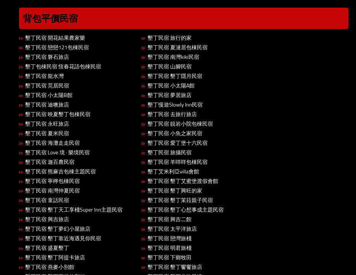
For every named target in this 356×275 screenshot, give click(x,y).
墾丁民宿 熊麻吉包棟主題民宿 (60, 171)
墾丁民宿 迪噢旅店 (47, 104)
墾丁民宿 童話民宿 (47, 200)
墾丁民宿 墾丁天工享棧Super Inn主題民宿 (73, 209)
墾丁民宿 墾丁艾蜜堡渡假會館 (183, 181)
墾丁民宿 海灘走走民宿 (52, 143)
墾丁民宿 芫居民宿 (47, 85)
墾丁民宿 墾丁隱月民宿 (175, 76)
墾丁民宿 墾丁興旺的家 (175, 190)
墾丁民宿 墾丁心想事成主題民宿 (186, 209)
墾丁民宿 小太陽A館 (171, 85)
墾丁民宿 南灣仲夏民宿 (52, 190)
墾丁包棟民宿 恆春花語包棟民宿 (63, 66)
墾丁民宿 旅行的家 (170, 38)
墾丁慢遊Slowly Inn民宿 (175, 104)
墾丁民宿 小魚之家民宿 (175, 133)
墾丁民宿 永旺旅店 (47, 124)
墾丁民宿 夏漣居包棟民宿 (178, 47)
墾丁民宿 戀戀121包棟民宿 (57, 47)
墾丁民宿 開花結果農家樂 (55, 38)
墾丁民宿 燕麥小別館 (49, 267)
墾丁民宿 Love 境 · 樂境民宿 (57, 152)
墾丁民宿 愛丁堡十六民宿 (178, 143)
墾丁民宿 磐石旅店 (47, 57)
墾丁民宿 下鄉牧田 (170, 257)
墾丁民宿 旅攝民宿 (170, 152)
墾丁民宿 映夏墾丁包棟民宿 (57, 114)
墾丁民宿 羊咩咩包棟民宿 (178, 162)
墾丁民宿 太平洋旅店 (172, 229)
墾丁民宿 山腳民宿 (170, 66)
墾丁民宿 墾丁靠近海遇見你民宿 (63, 238)
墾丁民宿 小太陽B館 (48, 95)
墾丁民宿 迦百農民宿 (49, 162)
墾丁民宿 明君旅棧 (170, 248)
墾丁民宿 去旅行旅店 (172, 114)
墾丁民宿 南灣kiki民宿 (173, 57)
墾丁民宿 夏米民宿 (47, 133)
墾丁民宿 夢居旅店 (170, 95)
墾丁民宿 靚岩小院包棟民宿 (180, 124)
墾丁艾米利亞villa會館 (173, 171)
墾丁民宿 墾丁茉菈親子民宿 (180, 200)
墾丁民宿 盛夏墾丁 (47, 248)
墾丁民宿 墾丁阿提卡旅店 (55, 257)
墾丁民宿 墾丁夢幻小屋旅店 (57, 229)
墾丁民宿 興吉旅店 (47, 219)
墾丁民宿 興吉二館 (170, 219)
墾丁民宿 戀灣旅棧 (170, 238)
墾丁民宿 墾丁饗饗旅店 (175, 267)
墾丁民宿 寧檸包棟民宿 (52, 181)
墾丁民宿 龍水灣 (44, 76)
